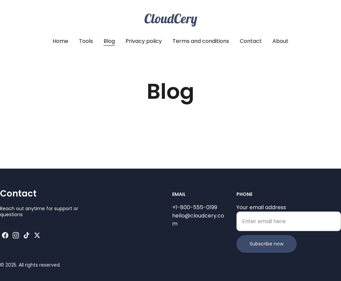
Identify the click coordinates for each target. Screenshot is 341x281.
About (280, 41)
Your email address (261, 208)
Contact (251, 41)
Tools (86, 41)
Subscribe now (266, 245)
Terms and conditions (200, 41)
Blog (109, 41)
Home (60, 41)
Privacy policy (144, 41)
